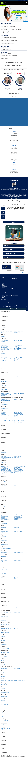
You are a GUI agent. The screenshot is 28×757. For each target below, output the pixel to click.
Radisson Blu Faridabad (18, 430)
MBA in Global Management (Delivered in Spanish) (9, 40)
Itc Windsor (16, 519)
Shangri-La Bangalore (17, 518)
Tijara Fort (2, 749)
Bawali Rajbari (3, 413)
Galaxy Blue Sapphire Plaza (18, 422)
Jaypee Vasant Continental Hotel (19, 466)
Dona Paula (16, 628)
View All (22, 272)
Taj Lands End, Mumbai (18, 357)
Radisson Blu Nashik (17, 560)
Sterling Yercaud (3, 737)
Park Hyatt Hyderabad (4, 485)
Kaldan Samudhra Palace (5, 393)
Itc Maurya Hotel (3, 467)
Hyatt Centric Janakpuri (4, 468)
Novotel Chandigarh (4, 552)
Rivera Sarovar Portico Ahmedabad (6, 377)
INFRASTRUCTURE (14, 140)
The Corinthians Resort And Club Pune (7, 457)
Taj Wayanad (3, 716)
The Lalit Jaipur (16, 346)
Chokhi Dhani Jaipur (4, 345)
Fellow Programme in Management (6, 32)
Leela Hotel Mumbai (17, 361)
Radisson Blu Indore (4, 527)
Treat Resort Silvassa (4, 704)
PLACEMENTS (14, 135)
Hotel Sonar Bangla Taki (5, 692)
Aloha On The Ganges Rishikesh (19, 680)
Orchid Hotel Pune (4, 458)
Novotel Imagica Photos (5, 648)
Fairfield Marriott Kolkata (18, 412)
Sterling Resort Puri (4, 540)
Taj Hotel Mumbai (4, 357)
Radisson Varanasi (4, 696)
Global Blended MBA (4, 58)
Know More (26, 306)
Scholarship (4, 288)
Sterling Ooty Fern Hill (4, 531)
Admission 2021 (8, 249)
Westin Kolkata (3, 414)
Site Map (3, 285)
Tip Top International (4, 556)
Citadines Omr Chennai (4, 577)
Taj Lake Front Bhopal (4, 616)
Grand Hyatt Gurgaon (4, 340)
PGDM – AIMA (3, 56)
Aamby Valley (3, 565)
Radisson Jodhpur (17, 612)
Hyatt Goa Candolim (17, 322)
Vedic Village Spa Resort (18, 413)
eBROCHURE (7, 245)
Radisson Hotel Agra (4, 668)
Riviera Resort (3, 676)
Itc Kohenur (16, 485)
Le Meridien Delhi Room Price (5, 469)
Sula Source (3, 561)
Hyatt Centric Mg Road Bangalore (6, 515)
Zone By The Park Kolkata (5, 415)
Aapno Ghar (3, 341)
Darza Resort (3, 608)
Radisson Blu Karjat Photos (18, 331)
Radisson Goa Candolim (5, 322)
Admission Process (5, 287)
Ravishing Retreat (3, 318)
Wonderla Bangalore (4, 389)
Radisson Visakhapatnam (5, 720)
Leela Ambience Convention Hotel (6, 471)
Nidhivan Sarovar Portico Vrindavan (6, 502)
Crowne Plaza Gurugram (18, 340)
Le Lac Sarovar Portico (4, 426)
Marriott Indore (16, 527)
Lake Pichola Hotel (17, 447)
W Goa (15, 510)
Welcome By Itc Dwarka (18, 399)
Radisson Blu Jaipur (4, 347)
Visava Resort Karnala (4, 544)
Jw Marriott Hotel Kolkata (18, 414)
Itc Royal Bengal (3, 412)
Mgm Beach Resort (4, 578)
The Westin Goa (3, 510)
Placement (3, 279)
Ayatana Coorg (3, 385)
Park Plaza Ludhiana (4, 573)
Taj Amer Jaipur (17, 347)
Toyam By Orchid (3, 640)
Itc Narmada (3, 375)
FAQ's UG (3, 291)
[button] (11, 198)
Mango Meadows (3, 477)
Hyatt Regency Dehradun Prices (6, 548)
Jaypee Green (3, 603)
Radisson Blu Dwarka (4, 399)
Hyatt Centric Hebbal (17, 516)
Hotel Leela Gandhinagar (5, 569)
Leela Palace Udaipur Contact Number (20, 448)
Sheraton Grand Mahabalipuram (19, 393)
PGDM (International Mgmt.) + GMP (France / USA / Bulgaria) (11, 29)
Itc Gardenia (3, 517)
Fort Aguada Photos (4, 323)
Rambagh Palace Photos (5, 349)
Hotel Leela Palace (4, 580)
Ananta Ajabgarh (3, 536)
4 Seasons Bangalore (4, 516)
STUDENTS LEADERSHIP (14, 138)
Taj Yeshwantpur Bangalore (18, 515)
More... (13, 222)
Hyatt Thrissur (3, 688)
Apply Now (20, 0)
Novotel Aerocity (17, 467)
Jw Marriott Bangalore (18, 517)
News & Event (4, 282)
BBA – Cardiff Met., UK (5, 47)
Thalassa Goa (3, 336)
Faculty (3, 277)
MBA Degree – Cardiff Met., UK (6, 53)
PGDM (2, 24)
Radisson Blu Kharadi (17, 456)
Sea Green (2, 361)
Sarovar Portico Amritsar (5, 632)
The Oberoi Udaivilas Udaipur (5, 447)
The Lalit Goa (3, 745)
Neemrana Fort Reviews (5, 481)
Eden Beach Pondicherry (5, 652)
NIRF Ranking (7, 257)
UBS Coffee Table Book (9, 253)
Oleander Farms (17, 332)
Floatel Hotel (16, 415)
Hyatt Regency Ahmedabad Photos (20, 376)
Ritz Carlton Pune (3, 456)
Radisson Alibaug (3, 452)
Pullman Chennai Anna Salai (19, 579)
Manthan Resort (3, 712)
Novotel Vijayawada (4, 656)
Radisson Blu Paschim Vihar (5, 400)
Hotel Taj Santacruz (17, 362)
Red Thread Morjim (4, 381)
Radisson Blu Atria (4, 518)
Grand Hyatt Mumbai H (4, 362)
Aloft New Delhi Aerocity (18, 471)
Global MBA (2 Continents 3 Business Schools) (8, 37)
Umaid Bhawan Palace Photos (6, 612)
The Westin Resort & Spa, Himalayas (7, 680)
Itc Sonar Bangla (3, 416)
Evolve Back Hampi (4, 523)
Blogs (3, 284)
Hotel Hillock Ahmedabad (18, 375)
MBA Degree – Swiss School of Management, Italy (9, 55)
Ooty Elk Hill (3, 532)
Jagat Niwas (3, 448)
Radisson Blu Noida (4, 644)
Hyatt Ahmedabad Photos (18, 377)
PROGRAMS (14, 131)
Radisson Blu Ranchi (17, 426)
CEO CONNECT (14, 133)
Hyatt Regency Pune (17, 457)
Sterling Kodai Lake (4, 724)
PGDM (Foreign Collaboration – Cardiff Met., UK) (9, 26)
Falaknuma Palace (4, 486)
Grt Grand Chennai (4, 579)
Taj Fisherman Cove (4, 684)
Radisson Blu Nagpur (17, 506)
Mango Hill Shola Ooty (18, 531)
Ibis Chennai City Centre (18, 580)
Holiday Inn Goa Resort (4, 741)
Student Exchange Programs (7, 280)
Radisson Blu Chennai (17, 578)
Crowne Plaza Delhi (17, 472)
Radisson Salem (3, 620)
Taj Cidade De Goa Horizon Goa (6, 628)
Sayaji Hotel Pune (3, 700)
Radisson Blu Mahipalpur (18, 469)
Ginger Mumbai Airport (18, 358)
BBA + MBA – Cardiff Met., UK (6, 49)
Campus (3, 278)
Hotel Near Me (3, 353)
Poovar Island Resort (4, 404)
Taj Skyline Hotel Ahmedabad (5, 376)
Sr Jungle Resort (17, 607)
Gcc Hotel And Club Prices (5, 624)
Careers (3, 283)
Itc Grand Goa (3, 664)
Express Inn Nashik (4, 560)
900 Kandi (2, 599)
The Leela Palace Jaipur (18, 345)
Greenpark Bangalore (4, 514)
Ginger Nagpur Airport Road (5, 506)
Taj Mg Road (16, 514)
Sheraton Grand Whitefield (5, 519)
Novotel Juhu (16, 360)
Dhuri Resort (3, 672)
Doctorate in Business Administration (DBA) (8, 43)
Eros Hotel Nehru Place (4, 466)
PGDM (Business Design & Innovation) (7, 31)
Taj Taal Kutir (16, 416)
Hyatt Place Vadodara (4, 733)
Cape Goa (2, 708)
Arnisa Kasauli (3, 327)
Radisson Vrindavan (17, 502)
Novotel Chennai (17, 577)
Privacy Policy (4, 286)
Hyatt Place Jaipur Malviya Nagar (6, 348)
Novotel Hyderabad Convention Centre (20, 486)
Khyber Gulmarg (3, 462)
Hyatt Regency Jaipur (4, 346)
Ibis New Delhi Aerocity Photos (6, 470)
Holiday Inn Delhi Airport (18, 468)
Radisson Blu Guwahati (4, 408)
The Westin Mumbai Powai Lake (19, 359)
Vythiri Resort (3, 636)
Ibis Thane (2, 660)
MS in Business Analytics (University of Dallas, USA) (9, 38)
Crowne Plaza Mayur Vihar (18, 470)
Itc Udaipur (16, 446)
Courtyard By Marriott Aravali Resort (6, 430)
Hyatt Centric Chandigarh (18, 552)
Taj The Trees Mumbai (4, 360)
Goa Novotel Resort (17, 323)
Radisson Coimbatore (4, 607)
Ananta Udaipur (3, 446)
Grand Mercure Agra (17, 668)
